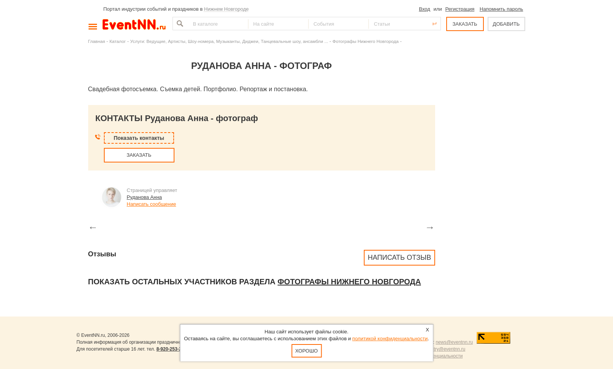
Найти (179, 23)
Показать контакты (139, 138)
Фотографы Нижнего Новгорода (365, 41)
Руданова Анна (144, 197)
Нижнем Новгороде (226, 9)
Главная (96, 41)
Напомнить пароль (501, 9)
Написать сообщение (151, 204)
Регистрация (459, 9)
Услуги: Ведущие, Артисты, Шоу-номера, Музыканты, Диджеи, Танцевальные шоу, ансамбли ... (229, 41)
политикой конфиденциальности (390, 338)
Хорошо (306, 351)
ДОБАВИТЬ (506, 24)
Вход (424, 9)
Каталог (118, 41)
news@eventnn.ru (454, 342)
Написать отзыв (399, 257)
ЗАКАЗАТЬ (464, 24)
